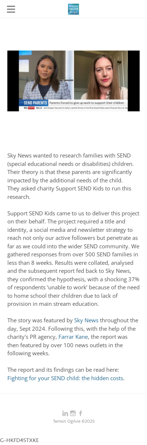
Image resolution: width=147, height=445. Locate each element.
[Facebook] (80, 414)
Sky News (86, 320)
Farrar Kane (73, 336)
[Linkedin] (65, 414)
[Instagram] (73, 414)
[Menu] (11, 9)
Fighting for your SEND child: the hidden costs (65, 378)
